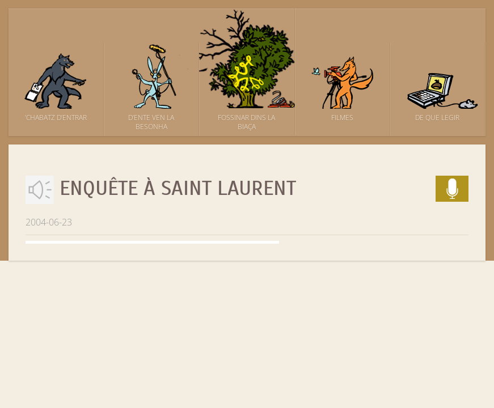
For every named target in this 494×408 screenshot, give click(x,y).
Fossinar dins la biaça (246, 122)
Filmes (342, 117)
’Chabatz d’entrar (56, 117)
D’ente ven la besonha (151, 122)
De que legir (437, 117)
